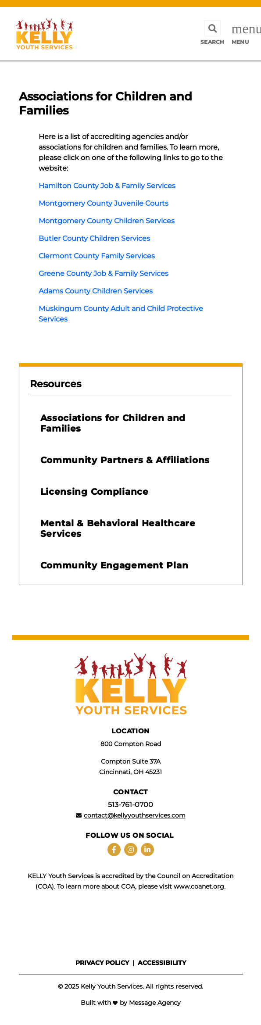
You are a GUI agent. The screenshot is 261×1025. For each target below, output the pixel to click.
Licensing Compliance (94, 491)
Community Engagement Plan (114, 565)
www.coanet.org (199, 886)
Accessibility (162, 963)
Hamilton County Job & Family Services (107, 186)
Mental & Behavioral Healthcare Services (118, 528)
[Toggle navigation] (240, 33)
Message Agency (155, 1003)
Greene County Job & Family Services (103, 273)
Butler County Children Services (94, 238)
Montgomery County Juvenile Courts (103, 203)
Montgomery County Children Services (107, 221)
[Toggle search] (212, 33)
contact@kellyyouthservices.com (135, 815)
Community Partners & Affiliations (125, 460)
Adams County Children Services (96, 291)
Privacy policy (102, 963)
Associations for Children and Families (113, 423)
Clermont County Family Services (97, 256)
